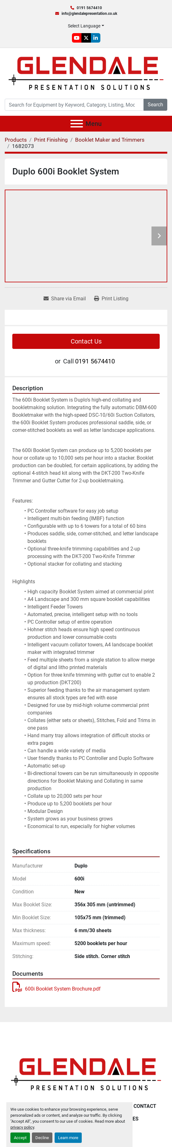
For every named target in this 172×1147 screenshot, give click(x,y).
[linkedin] (95, 38)
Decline (42, 1137)
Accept (20, 1137)
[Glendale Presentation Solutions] (86, 1074)
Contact (144, 1106)
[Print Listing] (111, 299)
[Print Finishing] (51, 140)
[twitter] (86, 38)
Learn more (68, 1137)
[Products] (16, 140)
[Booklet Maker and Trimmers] (110, 140)
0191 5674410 (89, 8)
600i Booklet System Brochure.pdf (56, 989)
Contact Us (86, 341)
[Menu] (76, 124)
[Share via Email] (64, 299)
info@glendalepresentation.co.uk (89, 13)
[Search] (74, 105)
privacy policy (22, 1127)
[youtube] (76, 38)
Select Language (84, 25)
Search (155, 105)
